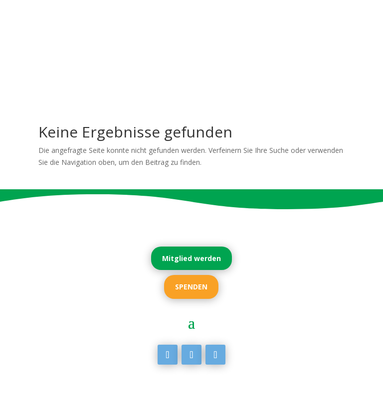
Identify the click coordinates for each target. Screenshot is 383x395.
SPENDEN (191, 286)
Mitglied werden (191, 258)
